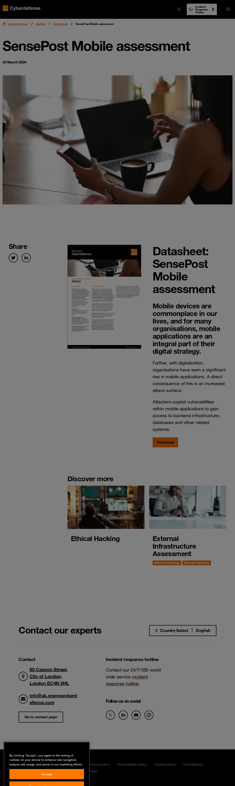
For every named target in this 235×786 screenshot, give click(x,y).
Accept (46, 779)
